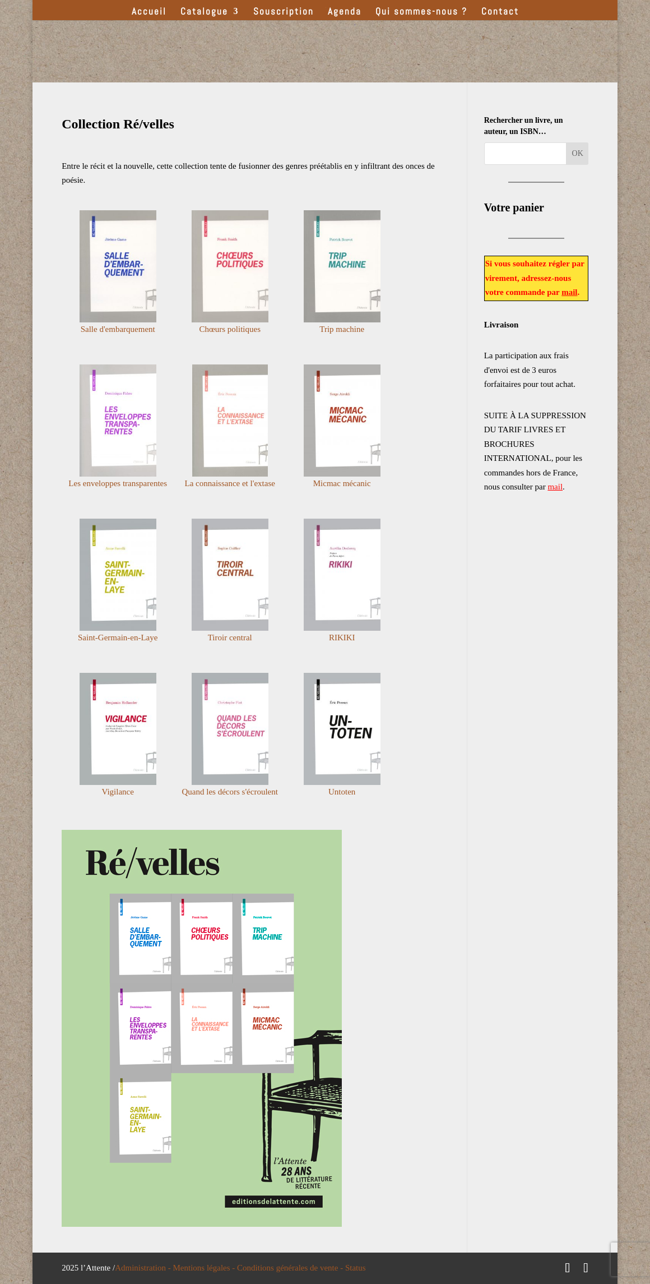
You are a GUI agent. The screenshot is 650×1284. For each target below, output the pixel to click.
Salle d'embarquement (118, 329)
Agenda (344, 12)
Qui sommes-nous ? (421, 12)
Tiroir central (230, 637)
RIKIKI (342, 637)
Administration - (144, 1267)
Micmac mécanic (342, 483)
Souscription (283, 12)
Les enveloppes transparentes (117, 483)
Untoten (341, 791)
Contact (500, 12)
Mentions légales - (205, 1267)
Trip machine (341, 329)
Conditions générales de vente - (291, 1267)
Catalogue (204, 12)
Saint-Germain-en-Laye (117, 637)
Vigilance (117, 791)
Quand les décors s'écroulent (230, 791)
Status (355, 1267)
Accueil (149, 12)
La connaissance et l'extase (230, 483)
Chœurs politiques (230, 329)
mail (569, 292)
